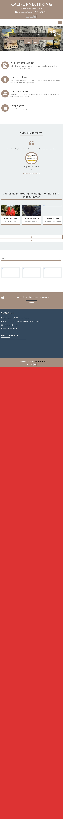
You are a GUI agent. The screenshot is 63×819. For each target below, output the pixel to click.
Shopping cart (17, 105)
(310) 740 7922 (42, 12)
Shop (36, 42)
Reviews (28, 42)
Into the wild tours (19, 77)
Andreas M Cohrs (40, 361)
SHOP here (31, 303)
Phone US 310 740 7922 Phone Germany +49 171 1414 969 (21, 321)
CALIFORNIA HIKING (31, 4)
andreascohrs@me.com (25, 12)
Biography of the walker (22, 62)
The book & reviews (19, 91)
